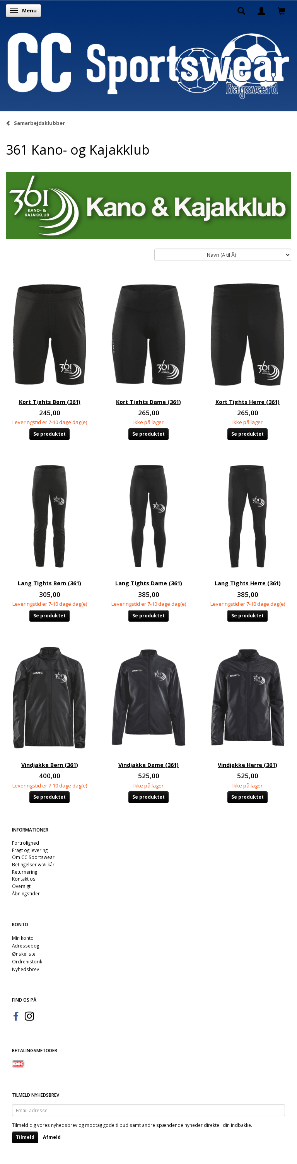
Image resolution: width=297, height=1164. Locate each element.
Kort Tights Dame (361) (148, 402)
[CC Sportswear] (148, 65)
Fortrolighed (25, 843)
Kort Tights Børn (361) (49, 402)
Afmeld (52, 1137)
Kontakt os (24, 879)
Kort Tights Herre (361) (247, 402)
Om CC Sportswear (33, 857)
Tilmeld (25, 1137)
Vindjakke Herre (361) (247, 765)
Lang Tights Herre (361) (248, 583)
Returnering (24, 872)
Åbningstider (26, 893)
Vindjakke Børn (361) (49, 765)
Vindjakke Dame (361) (148, 765)
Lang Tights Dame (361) (148, 583)
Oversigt (21, 886)
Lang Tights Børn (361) (49, 583)
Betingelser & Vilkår (33, 864)
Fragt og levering (30, 850)
